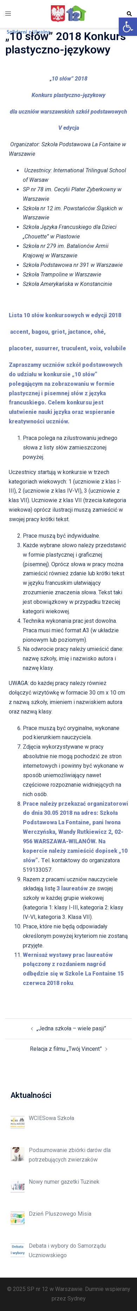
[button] (128, 27)
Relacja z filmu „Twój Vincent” (66, 1048)
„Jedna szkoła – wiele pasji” (71, 1028)
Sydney (76, 1298)
